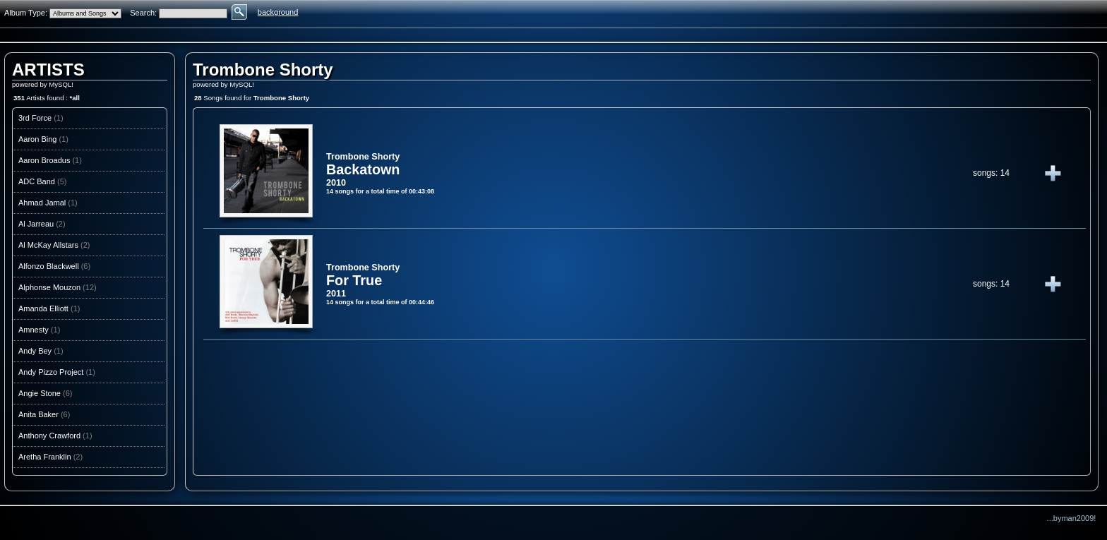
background (278, 12)
